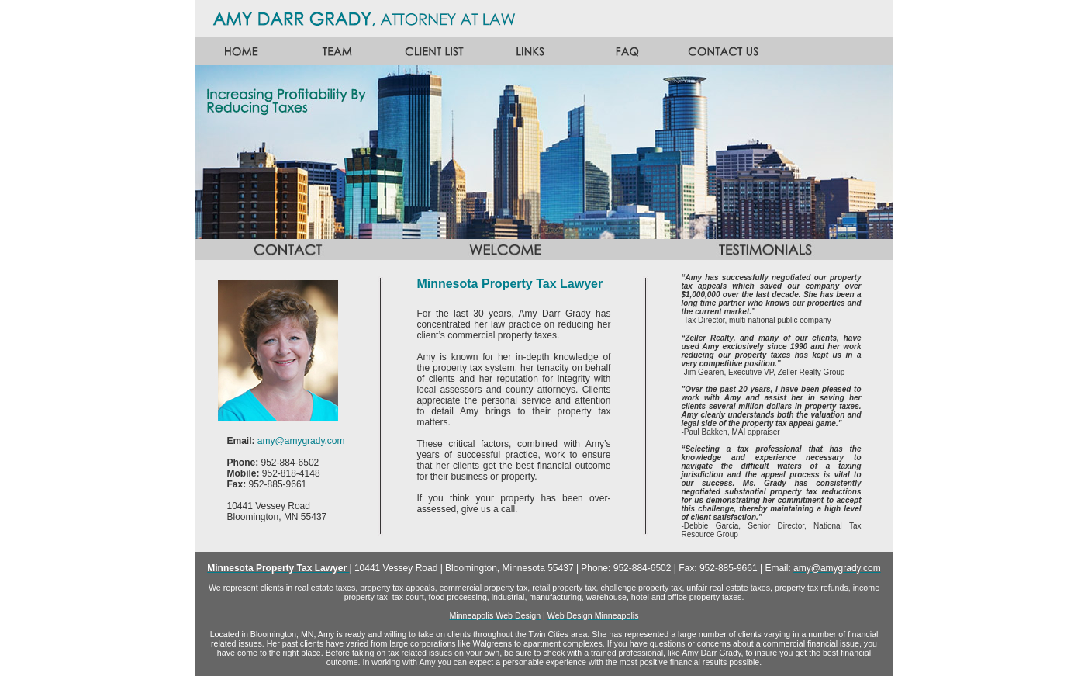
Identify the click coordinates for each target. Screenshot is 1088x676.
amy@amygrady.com (301, 440)
